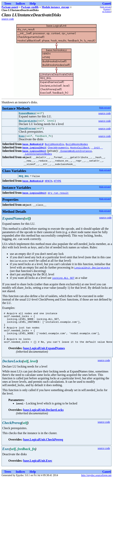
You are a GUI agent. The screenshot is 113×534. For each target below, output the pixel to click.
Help (33, 3)
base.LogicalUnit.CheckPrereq (43, 448)
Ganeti (106, 3)
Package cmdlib (30, 7)
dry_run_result (58, 195)
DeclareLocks (28, 122)
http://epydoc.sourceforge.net (96, 484)
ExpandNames (27, 113)
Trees (7, 3)
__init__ (97, 149)
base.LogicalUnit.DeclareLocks (43, 419)
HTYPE (57, 183)
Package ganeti (10, 7)
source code (8, 19)
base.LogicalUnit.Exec (37, 469)
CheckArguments (58, 149)
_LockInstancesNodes (38, 156)
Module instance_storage (55, 7)
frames (107, 9)
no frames (106, 11)
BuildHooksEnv (54, 146)
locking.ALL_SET (63, 280)
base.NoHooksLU (32, 146)
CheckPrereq (27, 130)
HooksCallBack (79, 149)
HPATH (48, 183)
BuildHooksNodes (77, 146)
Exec (22, 138)
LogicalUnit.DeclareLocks (92, 270)
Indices (20, 3)
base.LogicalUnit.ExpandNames (44, 357)
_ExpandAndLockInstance (75, 153)
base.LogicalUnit (34, 149)
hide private (106, 7)
